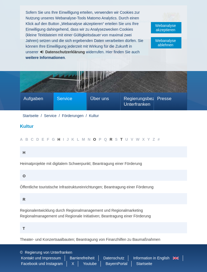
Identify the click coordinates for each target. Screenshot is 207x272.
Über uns (99, 98)
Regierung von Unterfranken (48, 252)
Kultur (94, 116)
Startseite (31, 116)
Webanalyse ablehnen (165, 42)
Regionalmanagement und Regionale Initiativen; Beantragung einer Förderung (85, 216)
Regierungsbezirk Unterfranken (139, 101)
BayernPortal (116, 264)
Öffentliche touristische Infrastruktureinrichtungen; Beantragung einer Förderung (86, 187)
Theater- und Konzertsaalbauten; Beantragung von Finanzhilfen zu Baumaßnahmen (90, 239)
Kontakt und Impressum (41, 258)
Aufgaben (33, 98)
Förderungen (73, 116)
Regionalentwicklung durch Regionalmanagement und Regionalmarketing (81, 210)
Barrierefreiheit (82, 258)
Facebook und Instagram (42, 264)
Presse (164, 98)
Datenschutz (113, 258)
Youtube (90, 264)
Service (64, 98)
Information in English (151, 258)
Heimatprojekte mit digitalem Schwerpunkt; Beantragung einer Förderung (81, 163)
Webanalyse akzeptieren (165, 27)
